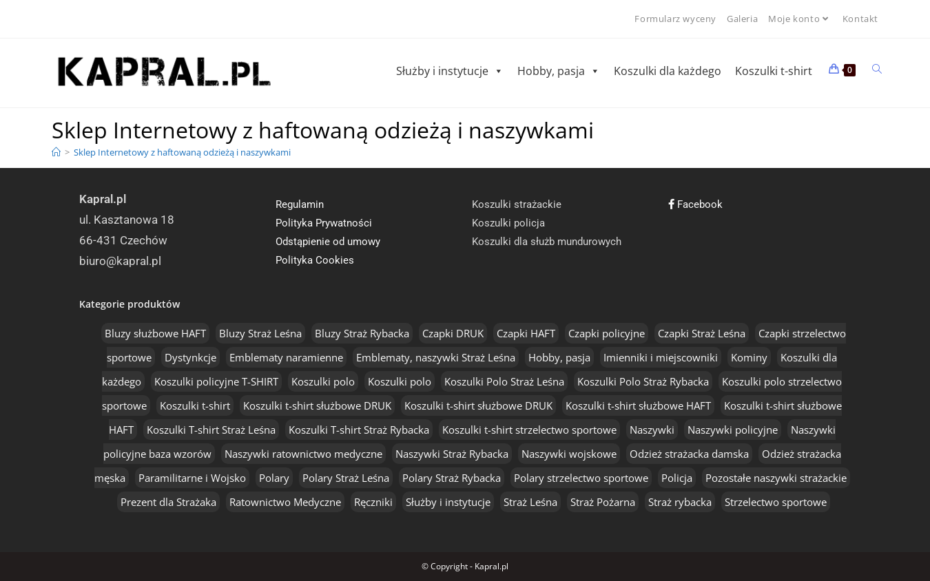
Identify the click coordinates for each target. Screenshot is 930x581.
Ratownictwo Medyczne (285, 502)
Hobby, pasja (558, 70)
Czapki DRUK (453, 333)
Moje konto (800, 18)
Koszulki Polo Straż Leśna (504, 381)
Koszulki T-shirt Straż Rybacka (359, 429)
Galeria (742, 18)
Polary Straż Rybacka (451, 478)
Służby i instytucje (450, 70)
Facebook (695, 204)
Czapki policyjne (606, 333)
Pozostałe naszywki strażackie (776, 478)
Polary (274, 478)
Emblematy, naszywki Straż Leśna (435, 357)
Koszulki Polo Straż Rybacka (643, 381)
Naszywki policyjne (733, 429)
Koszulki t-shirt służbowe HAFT (638, 405)
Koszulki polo (323, 381)
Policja (676, 478)
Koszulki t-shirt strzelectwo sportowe (529, 429)
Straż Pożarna (602, 502)
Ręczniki (373, 502)
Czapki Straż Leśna (701, 333)
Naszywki (652, 429)
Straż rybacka (680, 502)
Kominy (749, 357)
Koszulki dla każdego (667, 70)
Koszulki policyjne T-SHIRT (216, 381)
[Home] (56, 152)
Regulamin (300, 204)
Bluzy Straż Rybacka (362, 333)
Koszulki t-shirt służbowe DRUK (317, 405)
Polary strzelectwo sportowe (581, 478)
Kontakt (860, 18)
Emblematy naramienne (286, 357)
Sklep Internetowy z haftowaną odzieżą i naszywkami (182, 152)
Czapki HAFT (526, 333)
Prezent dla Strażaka (168, 502)
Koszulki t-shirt (773, 70)
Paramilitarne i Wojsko (192, 478)
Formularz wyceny (675, 18)
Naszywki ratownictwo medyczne (303, 454)
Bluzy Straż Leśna (260, 333)
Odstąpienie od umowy (328, 241)
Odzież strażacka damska (689, 454)
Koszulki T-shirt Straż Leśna (211, 429)
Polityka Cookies (315, 260)
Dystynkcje (190, 357)
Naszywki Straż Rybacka (451, 454)
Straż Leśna (530, 502)
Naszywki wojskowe (569, 454)
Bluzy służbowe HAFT (155, 333)
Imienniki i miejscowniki (660, 357)
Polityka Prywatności (324, 223)
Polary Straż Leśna (345, 478)
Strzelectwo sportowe (776, 502)
